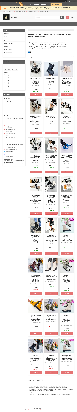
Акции (14, 24)
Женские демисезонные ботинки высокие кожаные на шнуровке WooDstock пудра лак (67, 319)
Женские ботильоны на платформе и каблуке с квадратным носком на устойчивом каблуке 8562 (51, 198)
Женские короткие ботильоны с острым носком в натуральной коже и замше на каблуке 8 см (35, 119)
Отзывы (6, 46)
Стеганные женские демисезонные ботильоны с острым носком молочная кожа (67, 81)
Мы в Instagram (8, 52)
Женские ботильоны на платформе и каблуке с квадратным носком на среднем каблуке (35, 197)
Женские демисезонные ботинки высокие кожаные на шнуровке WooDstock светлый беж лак (67, 279)
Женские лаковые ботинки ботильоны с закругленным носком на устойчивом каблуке (67, 197)
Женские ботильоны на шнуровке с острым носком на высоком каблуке (35, 158)
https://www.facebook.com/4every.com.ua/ (14, 160)
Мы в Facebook (8, 49)
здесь (36, 395)
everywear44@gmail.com (12, 149)
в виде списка (73, 57)
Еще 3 (7, 86)
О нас (67, 24)
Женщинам (22, 24)
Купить (36, 94)
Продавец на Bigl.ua (38, 408)
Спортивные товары (46, 24)
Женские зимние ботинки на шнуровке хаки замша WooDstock (51, 317)
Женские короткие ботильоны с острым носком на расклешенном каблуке (51, 119)
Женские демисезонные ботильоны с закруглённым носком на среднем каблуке (51, 238)
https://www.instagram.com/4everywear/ (13, 163)
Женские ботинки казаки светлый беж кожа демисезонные (51, 277)
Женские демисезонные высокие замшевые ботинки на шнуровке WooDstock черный (35, 359)
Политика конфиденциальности (47, 409)
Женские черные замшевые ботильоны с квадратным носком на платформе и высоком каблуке (36, 239)
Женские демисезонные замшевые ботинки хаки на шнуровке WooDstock (51, 358)
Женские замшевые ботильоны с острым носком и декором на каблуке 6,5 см (51, 158)
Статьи (6, 56)
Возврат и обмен (9, 28)
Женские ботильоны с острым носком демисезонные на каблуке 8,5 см (67, 119)
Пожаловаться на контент (34, 409)
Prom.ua (45, 407)
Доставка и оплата (23, 28)
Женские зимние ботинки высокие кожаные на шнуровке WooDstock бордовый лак (36, 278)
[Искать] (62, 17)
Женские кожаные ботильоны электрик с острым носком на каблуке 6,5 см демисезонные (66, 158)
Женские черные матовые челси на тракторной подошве (51, 80)
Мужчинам (33, 24)
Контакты (59, 24)
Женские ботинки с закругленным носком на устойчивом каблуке (35, 81)
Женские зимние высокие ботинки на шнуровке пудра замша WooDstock (67, 357)
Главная (6, 24)
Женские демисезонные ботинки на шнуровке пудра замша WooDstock (67, 238)
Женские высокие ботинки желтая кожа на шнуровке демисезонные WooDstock (35, 318)
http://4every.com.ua (10, 147)
